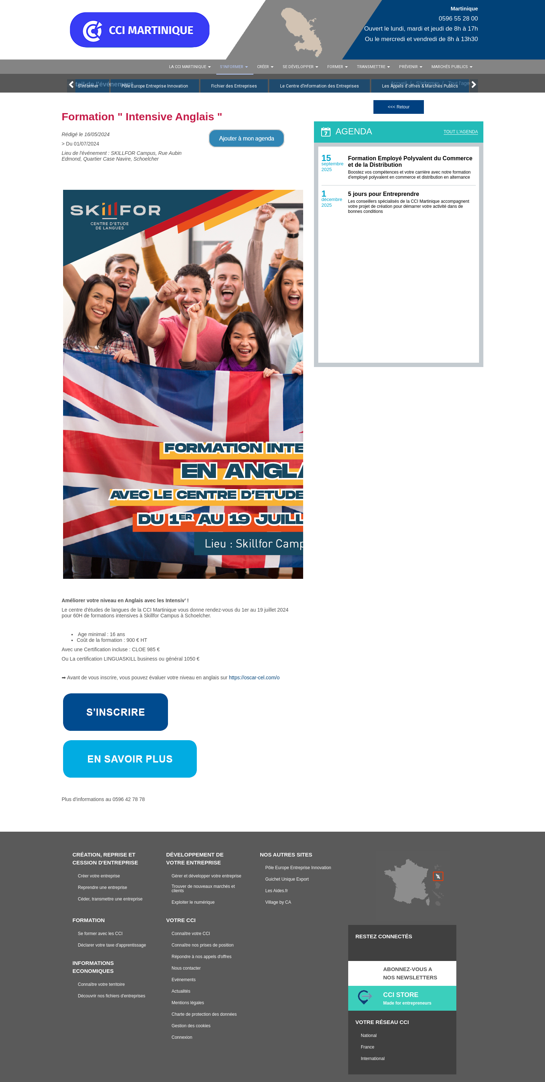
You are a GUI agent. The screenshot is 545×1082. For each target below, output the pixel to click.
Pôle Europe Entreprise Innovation (154, 86)
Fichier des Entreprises (234, 86)
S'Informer (88, 86)
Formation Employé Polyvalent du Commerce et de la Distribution (410, 162)
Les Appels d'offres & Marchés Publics (420, 86)
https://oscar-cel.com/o (255, 677)
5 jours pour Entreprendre (383, 194)
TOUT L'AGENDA (461, 131)
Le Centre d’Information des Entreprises (319, 86)
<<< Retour (398, 106)
